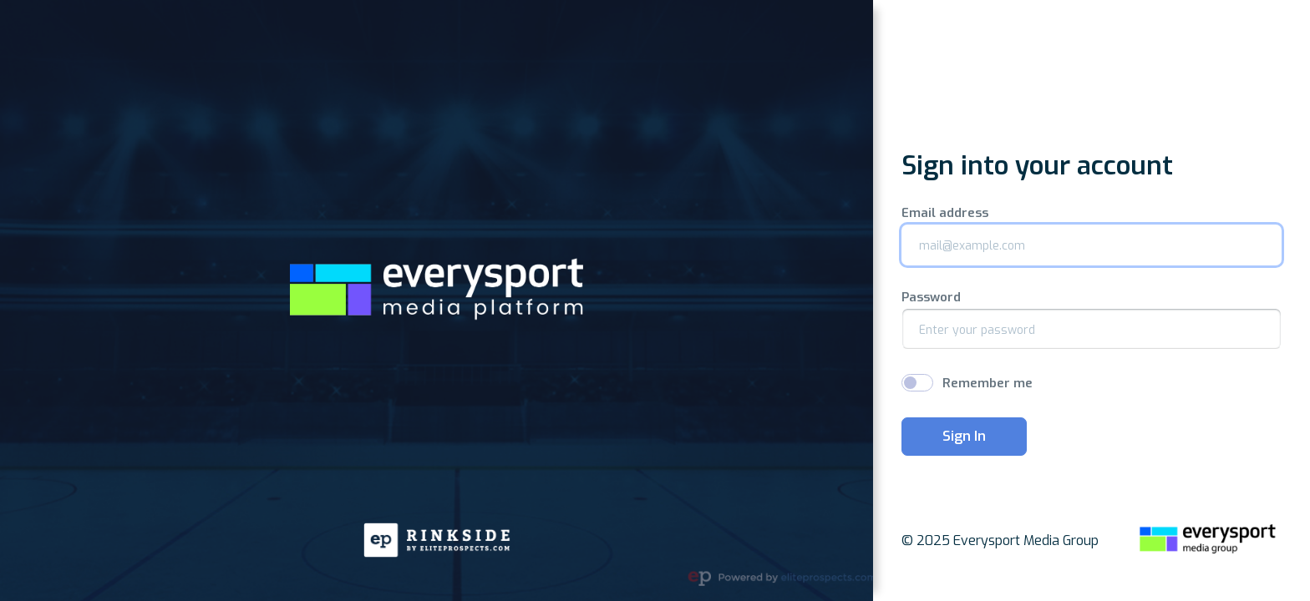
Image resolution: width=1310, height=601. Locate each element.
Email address (944, 213)
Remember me (987, 383)
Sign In (964, 436)
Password (931, 297)
